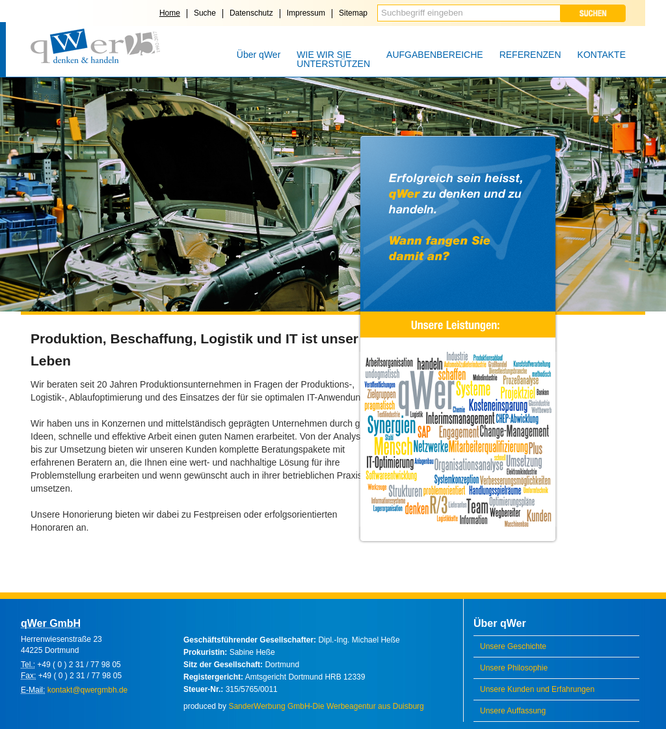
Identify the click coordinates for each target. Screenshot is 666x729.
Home (169, 13)
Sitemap (353, 13)
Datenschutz (251, 13)
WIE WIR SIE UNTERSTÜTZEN (333, 59)
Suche (205, 13)
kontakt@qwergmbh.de (87, 690)
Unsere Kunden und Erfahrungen (537, 689)
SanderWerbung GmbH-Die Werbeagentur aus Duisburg (325, 706)
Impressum (306, 13)
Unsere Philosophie (514, 667)
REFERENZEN (530, 54)
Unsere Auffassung (513, 710)
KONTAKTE (602, 54)
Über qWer (258, 54)
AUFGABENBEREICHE (434, 54)
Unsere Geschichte (513, 646)
